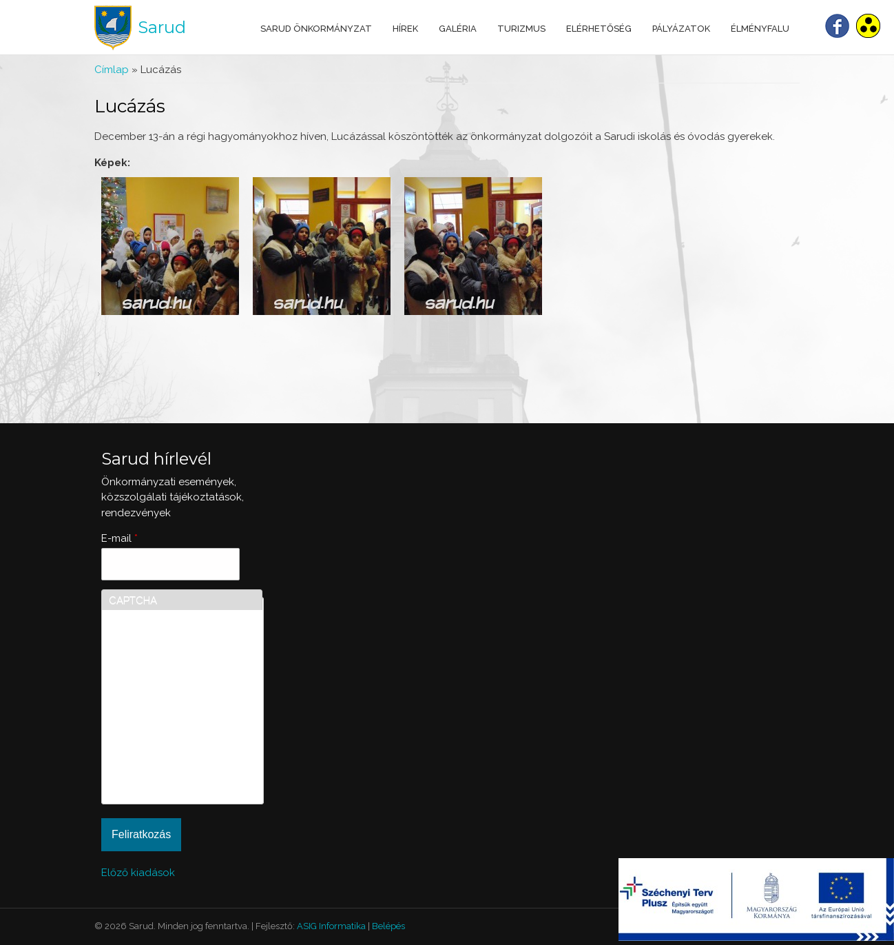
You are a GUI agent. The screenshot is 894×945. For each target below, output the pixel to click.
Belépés (388, 926)
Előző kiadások (138, 872)
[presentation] (165, 747)
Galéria (458, 28)
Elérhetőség (599, 28)
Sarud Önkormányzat (316, 28)
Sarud (162, 27)
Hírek (405, 28)
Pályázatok (681, 28)
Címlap (111, 69)
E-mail (119, 538)
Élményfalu (760, 28)
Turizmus (521, 28)
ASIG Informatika (331, 926)
